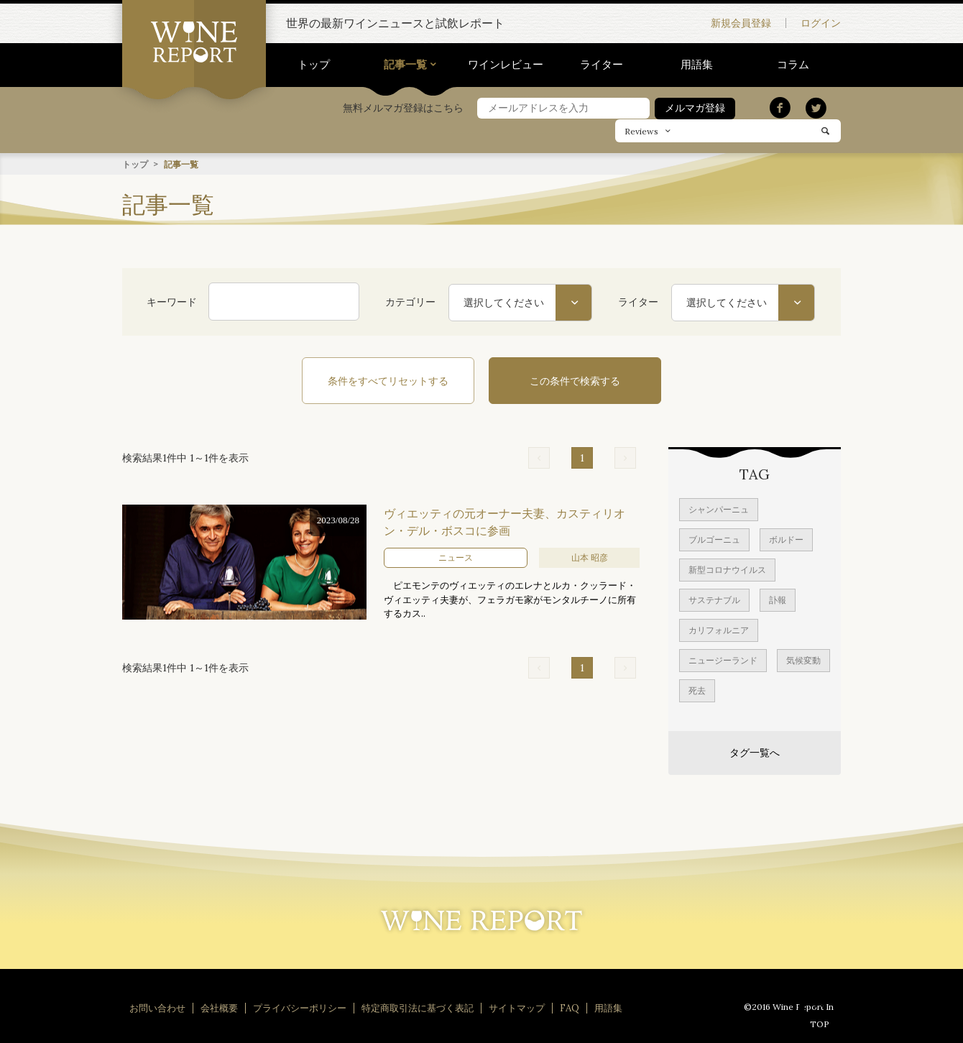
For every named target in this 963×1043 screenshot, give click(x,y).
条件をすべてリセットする (388, 380)
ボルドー (786, 538)
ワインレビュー (505, 64)
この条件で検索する (575, 380)
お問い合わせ (157, 1007)
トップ (314, 64)
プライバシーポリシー (299, 1007)
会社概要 (219, 1007)
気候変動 (803, 659)
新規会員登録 (741, 23)
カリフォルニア (718, 629)
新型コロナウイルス (727, 569)
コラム (793, 64)
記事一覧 (405, 64)
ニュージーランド (722, 659)
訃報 (777, 599)
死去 (697, 689)
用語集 (697, 64)
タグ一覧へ (754, 751)
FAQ (569, 1007)
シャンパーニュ (718, 508)
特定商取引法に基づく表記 (417, 1007)
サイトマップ (517, 1007)
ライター (601, 64)
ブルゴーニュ (714, 538)
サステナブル (714, 599)
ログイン (821, 23)
